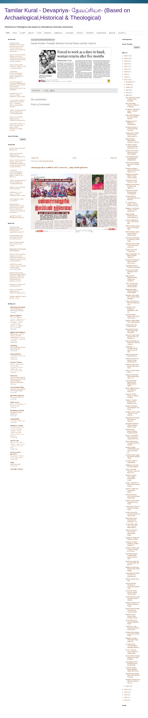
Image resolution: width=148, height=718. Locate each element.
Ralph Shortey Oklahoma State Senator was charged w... (131, 278)
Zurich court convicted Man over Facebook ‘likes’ (132, 164)
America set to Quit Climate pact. (131, 250)
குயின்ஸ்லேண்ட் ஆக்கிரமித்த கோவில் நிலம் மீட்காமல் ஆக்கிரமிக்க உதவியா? (17, 229)
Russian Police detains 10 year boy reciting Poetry (132, 634)
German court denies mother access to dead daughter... (132, 152)
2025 (126, 58)
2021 (126, 69)
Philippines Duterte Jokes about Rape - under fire (132, 639)
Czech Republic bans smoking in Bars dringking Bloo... (132, 158)
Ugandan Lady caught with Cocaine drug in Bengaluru (133, 297)
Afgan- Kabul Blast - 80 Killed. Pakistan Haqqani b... (133, 255)
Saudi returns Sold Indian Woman (131, 325)
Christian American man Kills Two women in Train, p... (133, 681)
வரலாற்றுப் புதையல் (16, 469)
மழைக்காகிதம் (14, 419)
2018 (126, 77)
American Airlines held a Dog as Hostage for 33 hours (132, 549)
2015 (126, 692)
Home (8, 33)
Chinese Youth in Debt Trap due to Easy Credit (132, 502)
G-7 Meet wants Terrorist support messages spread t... (133, 645)
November (129, 82)
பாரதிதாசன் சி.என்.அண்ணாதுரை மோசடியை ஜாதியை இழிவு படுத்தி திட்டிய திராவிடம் (16, 75)
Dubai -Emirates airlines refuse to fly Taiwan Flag (133, 227)
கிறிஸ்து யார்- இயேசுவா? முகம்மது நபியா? (17, 285)
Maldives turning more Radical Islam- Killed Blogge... (133, 568)
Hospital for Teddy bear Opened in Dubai (133, 538)
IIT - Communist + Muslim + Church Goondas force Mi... (132, 204)
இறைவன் (112, 33)
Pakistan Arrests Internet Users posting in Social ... (132, 616)
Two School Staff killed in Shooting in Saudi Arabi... (132, 239)
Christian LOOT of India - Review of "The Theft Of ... (133, 413)
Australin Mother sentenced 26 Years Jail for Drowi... (132, 316)
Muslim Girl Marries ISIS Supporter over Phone (132, 407)
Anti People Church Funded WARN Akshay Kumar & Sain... (131, 556)
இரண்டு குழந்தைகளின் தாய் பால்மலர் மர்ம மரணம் (17, 243)
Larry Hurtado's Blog (17, 387)
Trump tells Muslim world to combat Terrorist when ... (131, 592)
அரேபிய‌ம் (79, 33)
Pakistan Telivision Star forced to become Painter (133, 604)
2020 (126, 72)
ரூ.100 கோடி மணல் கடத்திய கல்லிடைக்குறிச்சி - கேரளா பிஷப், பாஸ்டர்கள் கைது (18, 266)
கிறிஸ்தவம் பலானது (16, 425)
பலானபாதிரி (69, 33)
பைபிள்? (22, 33)
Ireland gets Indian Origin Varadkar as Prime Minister (132, 291)
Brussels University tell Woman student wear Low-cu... (132, 261)
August (128, 87)
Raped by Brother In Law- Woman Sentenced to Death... (132, 532)
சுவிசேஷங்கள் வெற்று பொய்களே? (16, 199)
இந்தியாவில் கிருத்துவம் (17, 332)
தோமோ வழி (14, 440)
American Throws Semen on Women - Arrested (132, 395)
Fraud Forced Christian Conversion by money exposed (133, 610)
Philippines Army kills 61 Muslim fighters (132, 465)
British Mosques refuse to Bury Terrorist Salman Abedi (132, 233)
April (127, 686)
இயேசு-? (31, 33)
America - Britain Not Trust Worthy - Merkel (132, 490)
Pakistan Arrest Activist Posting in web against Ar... (132, 186)
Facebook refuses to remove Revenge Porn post (132, 128)
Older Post (113, 158)
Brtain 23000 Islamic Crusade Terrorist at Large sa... (132, 443)
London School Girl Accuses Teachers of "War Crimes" (133, 514)
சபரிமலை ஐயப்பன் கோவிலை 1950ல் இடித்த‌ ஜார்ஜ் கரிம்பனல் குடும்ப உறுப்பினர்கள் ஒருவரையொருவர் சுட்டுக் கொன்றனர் (18, 86)
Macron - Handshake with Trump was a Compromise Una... (132, 437)
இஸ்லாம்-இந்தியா (16, 315)
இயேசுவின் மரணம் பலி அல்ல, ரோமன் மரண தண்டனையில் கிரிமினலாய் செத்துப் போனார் (17, 127)
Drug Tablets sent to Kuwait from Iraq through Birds (132, 663)
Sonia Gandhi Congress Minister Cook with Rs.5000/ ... (133, 657)
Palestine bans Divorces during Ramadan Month (131, 431)
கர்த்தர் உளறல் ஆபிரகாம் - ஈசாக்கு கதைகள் (18, 187)
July (127, 90)
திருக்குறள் (47, 33)
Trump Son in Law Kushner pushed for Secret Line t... (132, 628)
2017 (126, 79)
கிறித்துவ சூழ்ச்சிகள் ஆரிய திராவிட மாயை (18, 297)
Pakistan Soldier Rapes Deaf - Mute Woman (133, 321)
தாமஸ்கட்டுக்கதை (16, 362)
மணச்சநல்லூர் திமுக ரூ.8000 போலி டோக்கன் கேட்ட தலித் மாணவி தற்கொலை (59, 167)
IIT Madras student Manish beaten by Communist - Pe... (132, 146)
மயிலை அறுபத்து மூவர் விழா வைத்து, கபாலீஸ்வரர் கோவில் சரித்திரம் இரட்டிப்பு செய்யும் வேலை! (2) (17, 367)
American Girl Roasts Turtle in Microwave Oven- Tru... (132, 376)
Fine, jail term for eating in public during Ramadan (133, 99)
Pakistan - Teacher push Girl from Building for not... (131, 401)
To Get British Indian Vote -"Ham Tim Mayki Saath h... (132, 525)
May (127, 95)
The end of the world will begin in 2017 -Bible (132, 271)
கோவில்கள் (89, 33)
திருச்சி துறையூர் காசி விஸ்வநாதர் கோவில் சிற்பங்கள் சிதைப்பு (16, 237)
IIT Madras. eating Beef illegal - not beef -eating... (133, 111)
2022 (126, 66)
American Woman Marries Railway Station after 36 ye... (132, 669)
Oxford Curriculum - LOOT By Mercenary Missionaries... (133, 496)
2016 (126, 689)
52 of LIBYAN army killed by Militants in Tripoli (132, 622)
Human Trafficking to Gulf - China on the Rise (132, 221)
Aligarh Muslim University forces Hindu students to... (132, 215)
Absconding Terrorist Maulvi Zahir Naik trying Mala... (132, 330)
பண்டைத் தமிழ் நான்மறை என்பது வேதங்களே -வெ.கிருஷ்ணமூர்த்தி (18, 111)
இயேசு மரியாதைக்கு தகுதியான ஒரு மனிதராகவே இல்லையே (17, 118)
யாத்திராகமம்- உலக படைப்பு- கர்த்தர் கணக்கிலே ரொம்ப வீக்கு (17, 95)
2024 (126, 61)
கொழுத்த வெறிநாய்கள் (17, 397)
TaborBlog (13, 345)
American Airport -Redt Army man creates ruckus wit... (132, 245)
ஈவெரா (39, 33)
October (128, 84)
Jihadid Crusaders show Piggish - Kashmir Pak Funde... (131, 477)
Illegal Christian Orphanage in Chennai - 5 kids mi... (133, 140)
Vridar (12, 462)
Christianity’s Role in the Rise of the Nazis (133, 266)
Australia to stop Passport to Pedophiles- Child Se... (132, 309)
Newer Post (34, 158)
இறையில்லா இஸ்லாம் (17, 395)
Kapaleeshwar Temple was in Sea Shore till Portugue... (133, 675)
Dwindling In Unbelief (17, 410)
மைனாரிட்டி (122, 33)
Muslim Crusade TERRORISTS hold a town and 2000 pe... (132, 450)
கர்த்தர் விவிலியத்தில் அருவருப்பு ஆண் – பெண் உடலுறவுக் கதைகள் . (18, 66)
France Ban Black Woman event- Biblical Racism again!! (131, 383)
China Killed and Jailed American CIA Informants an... (132, 574)
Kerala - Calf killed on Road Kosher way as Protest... (133, 484)
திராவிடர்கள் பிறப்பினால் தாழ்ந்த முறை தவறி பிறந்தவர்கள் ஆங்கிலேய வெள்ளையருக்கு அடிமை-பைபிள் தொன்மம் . (18, 58)
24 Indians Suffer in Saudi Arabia (131, 461)
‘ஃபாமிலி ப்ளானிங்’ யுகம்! (17, 420)
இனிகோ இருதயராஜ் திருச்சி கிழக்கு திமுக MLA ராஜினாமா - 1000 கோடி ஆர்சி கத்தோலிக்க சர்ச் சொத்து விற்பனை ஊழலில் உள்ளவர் (18, 277)
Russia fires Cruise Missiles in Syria (131, 181)
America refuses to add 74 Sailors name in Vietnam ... (133, 598)
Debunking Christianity (17, 307)
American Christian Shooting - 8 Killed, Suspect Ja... (132, 543)
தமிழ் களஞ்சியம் (15, 354)
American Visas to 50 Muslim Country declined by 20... (132, 360)
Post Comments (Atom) (46, 161)
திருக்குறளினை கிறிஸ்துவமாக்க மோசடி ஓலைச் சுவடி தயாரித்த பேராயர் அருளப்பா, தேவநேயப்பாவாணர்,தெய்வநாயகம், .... (17, 47)
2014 (126, 695)
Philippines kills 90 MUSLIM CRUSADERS (131, 122)
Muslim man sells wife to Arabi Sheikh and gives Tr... (132, 563)
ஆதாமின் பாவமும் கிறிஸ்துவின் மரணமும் (17, 216)
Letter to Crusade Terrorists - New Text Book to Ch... (133, 471)
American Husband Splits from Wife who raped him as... (133, 170)
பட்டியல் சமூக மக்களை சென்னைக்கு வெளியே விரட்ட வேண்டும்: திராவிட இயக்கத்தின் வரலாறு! (17, 103)
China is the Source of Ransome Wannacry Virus (133, 302)
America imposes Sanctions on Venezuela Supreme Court (133, 586)
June (127, 92)
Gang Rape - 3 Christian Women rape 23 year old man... (132, 349)
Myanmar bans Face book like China (132, 355)
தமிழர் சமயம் (14, 402)
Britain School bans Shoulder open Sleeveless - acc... (132, 520)
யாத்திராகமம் (58, 33)
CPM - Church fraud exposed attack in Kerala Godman (132, 285)
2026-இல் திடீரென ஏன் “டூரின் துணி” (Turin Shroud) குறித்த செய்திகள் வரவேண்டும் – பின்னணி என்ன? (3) (17, 337)
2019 (126, 74)
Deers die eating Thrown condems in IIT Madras (132, 105)
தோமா (15, 33)
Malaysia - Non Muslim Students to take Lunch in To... (132, 209)
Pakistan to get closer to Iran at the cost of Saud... (132, 366)
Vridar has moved (15, 464)
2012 (126, 700)
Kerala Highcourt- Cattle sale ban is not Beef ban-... (133, 198)
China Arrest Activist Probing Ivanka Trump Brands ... (132, 192)
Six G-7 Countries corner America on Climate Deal (132, 651)
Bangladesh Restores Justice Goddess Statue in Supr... (132, 425)
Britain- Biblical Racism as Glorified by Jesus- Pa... (133, 389)
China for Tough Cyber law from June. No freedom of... (132, 336)
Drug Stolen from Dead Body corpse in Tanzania (133, 419)
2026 (126, 56)
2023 (126, 64)
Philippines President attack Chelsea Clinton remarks (132, 176)
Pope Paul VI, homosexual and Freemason (18, 249)
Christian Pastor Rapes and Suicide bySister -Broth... (133, 456)
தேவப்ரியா (13, 375)
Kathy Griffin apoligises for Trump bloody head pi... (133, 116)
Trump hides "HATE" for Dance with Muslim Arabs (133, 508)
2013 (126, 697)
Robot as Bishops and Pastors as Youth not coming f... (133, 342)
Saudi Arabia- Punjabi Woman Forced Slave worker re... (132, 134)
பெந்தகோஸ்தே (101, 33)
